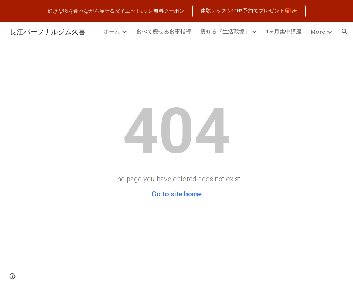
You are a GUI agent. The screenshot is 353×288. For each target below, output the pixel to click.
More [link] (318, 31)
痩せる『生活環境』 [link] (225, 31)
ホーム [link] (111, 31)
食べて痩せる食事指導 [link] (163, 31)
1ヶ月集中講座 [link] (284, 31)
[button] (344, 31)
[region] (176, 11)
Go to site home (177, 194)
